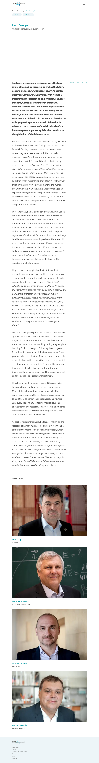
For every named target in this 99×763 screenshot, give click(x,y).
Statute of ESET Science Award (19, 751)
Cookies (14, 749)
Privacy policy (15, 747)
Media (13, 756)
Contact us (14, 758)
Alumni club (15, 754)
